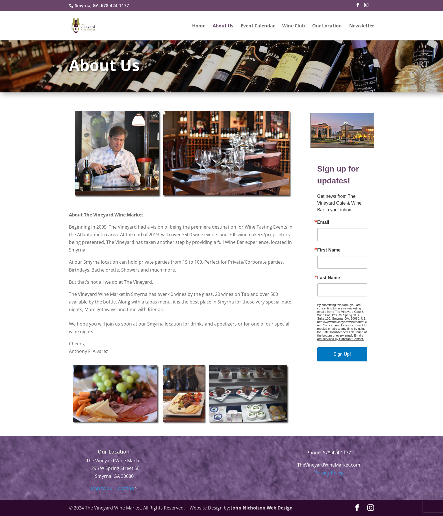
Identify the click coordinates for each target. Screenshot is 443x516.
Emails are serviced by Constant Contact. (340, 337)
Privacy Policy (328, 473)
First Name (329, 250)
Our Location (327, 26)
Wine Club (293, 26)
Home (198, 26)
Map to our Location (112, 488)
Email (323, 222)
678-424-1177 (115, 5)
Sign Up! (342, 354)
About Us (223, 26)
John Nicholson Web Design (262, 508)
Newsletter (361, 26)
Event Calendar (258, 26)
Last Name (328, 278)
